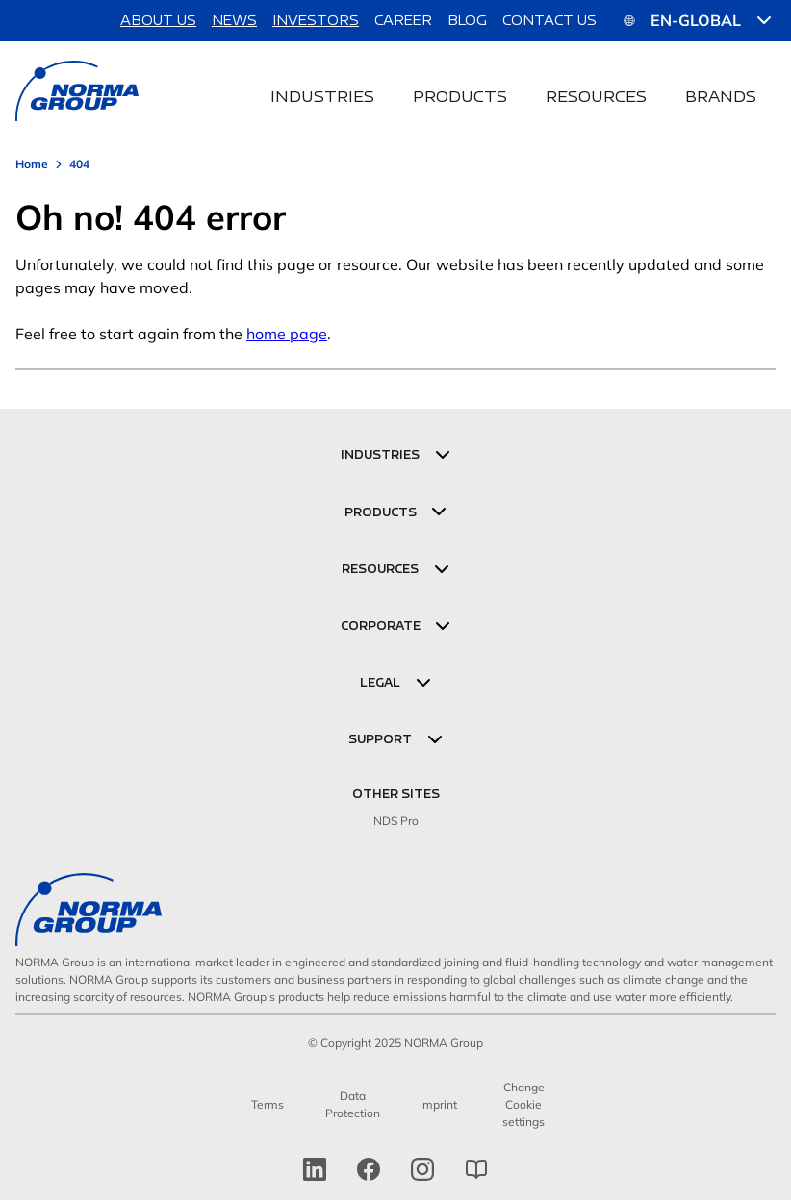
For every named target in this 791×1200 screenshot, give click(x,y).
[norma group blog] (476, 1169)
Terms (267, 1104)
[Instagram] (422, 1169)
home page (286, 333)
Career (403, 20)
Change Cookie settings (523, 1104)
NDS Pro (396, 820)
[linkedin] (314, 1169)
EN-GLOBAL (698, 20)
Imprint (438, 1104)
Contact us (549, 20)
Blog (467, 20)
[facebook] (368, 1169)
